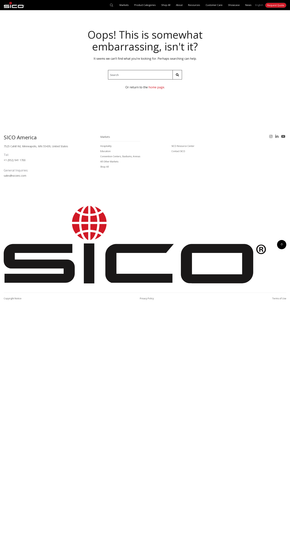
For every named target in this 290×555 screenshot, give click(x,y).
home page (156, 87)
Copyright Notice (12, 298)
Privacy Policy (147, 298)
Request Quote (275, 5)
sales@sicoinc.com (15, 175)
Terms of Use (279, 298)
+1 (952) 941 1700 (15, 160)
